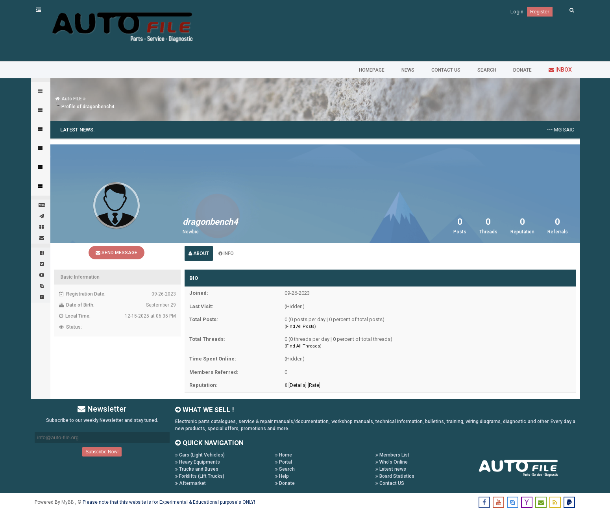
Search (285, 469)
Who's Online (391, 462)
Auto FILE (71, 99)
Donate (285, 483)
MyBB (68, 502)
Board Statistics (394, 476)
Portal (283, 462)
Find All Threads (303, 346)
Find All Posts (300, 326)
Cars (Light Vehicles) (200, 455)
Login (516, 12)
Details (297, 385)
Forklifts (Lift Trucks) (199, 476)
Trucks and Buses (196, 469)
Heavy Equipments (197, 462)
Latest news (390, 469)
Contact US (389, 483)
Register (539, 12)
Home (283, 455)
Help (282, 476)
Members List (392, 455)
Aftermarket (190, 483)
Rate (314, 385)
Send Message (116, 252)
